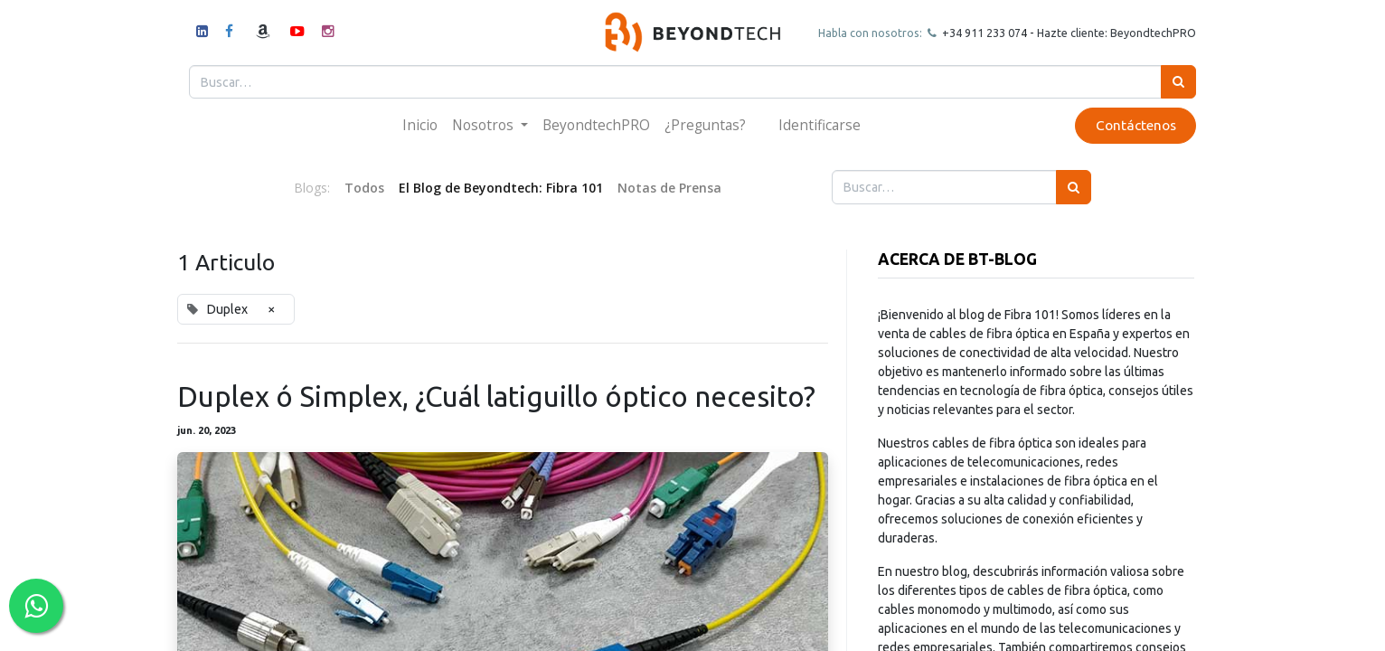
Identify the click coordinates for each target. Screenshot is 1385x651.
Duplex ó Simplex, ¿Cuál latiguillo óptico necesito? (496, 396)
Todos (364, 187)
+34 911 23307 (978, 32)
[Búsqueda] (1176, 82)
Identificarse (819, 125)
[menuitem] (420, 125)
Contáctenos (1133, 125)
